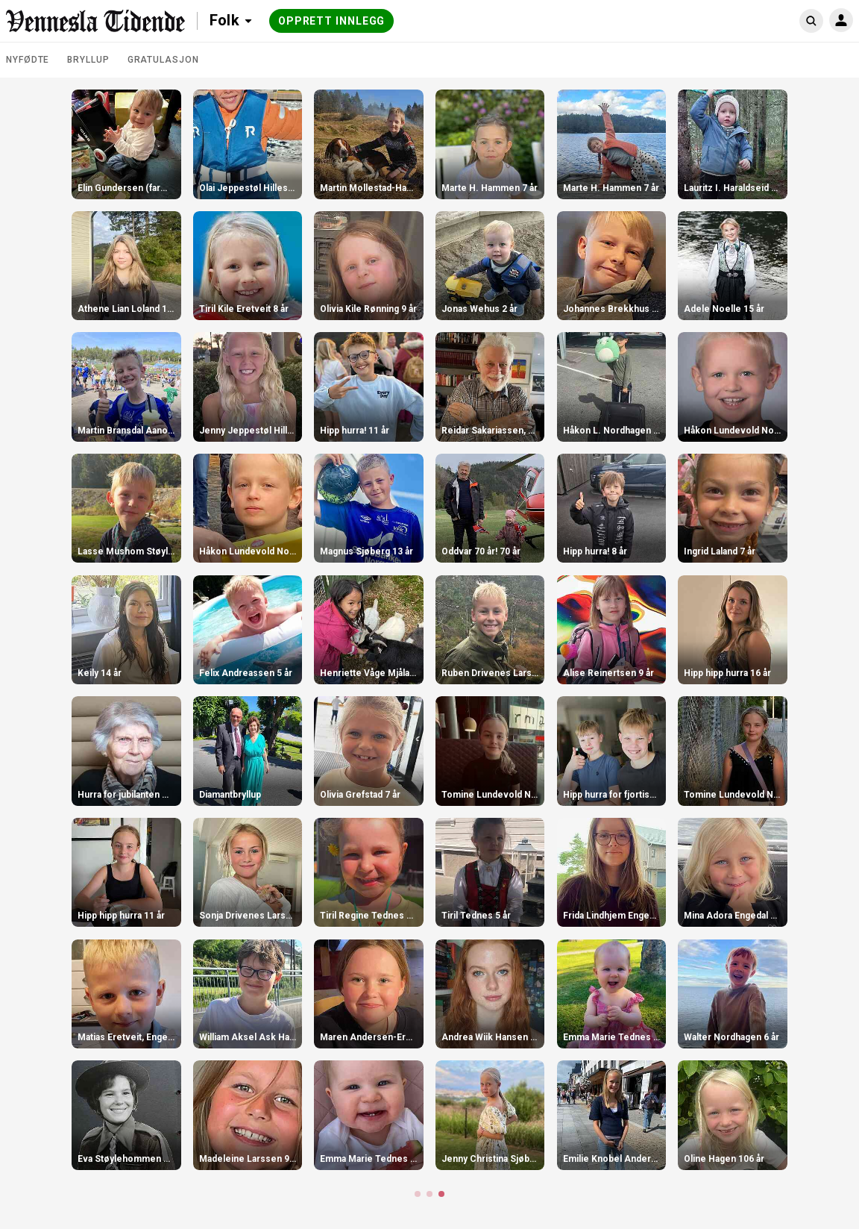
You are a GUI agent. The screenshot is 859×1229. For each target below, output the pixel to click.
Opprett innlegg (332, 21)
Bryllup (88, 59)
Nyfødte (27, 59)
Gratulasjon (163, 59)
